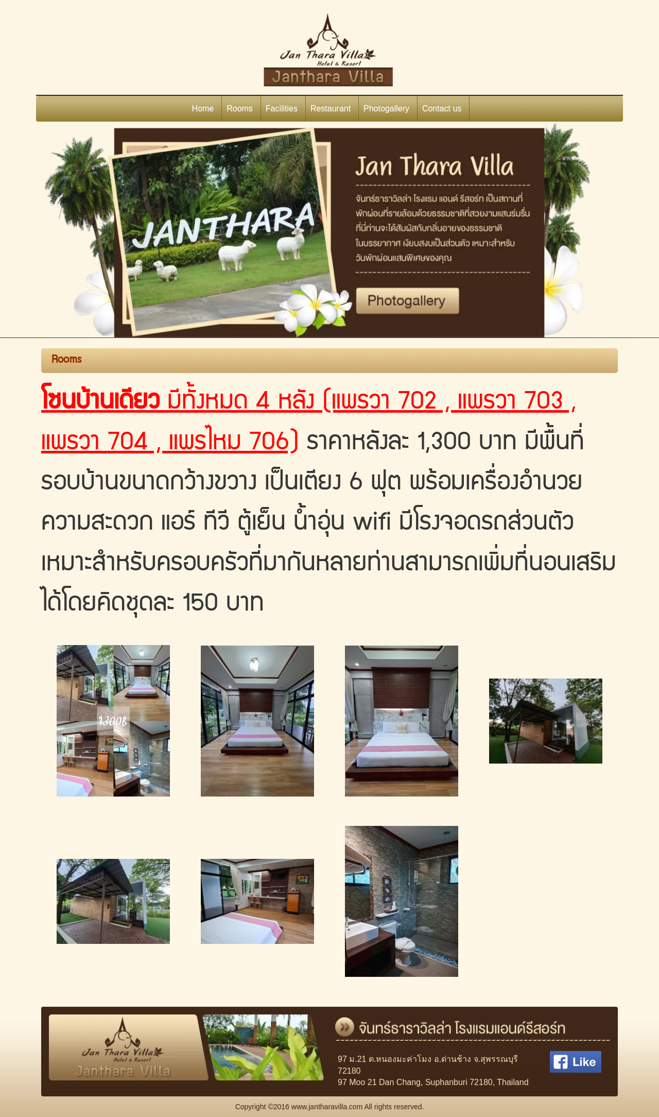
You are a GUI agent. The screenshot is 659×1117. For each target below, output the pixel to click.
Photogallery (386, 108)
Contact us (441, 108)
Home (203, 108)
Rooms (240, 108)
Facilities (282, 108)
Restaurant (330, 108)
